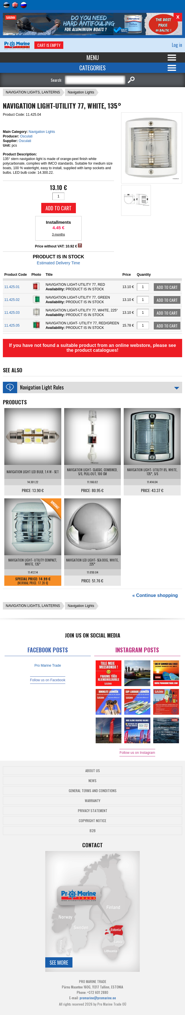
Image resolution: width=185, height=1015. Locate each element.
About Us (92, 770)
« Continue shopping (155, 595)
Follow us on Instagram (137, 753)
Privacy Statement (92, 810)
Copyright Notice (92, 820)
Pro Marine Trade (47, 666)
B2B (93, 830)
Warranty (92, 800)
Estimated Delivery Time (58, 263)
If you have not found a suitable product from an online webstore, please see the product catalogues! (92, 348)
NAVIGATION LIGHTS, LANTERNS (33, 92)
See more (59, 962)
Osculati (26, 136)
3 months (58, 234)
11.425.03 (11, 313)
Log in (177, 44)
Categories (92, 67)
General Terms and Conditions (93, 790)
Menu (92, 57)
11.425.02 (11, 300)
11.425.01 (11, 287)
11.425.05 (11, 325)
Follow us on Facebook (47, 680)
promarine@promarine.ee (98, 997)
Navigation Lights (81, 92)
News (92, 780)
